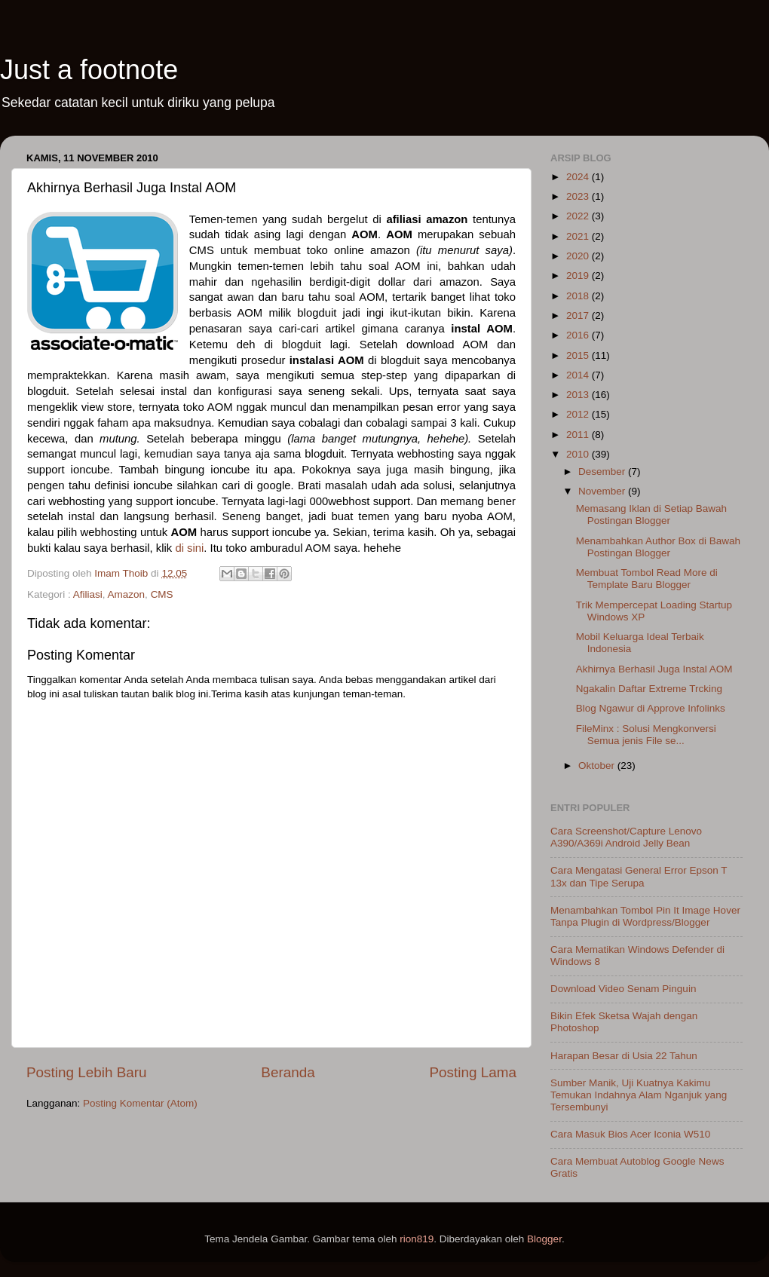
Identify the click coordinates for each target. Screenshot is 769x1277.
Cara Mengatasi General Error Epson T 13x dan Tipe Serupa (638, 876)
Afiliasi (88, 594)
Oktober (597, 765)
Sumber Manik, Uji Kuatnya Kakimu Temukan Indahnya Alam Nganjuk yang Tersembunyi (638, 1095)
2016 (579, 335)
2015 (579, 355)
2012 (579, 414)
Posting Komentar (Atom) (140, 1103)
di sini (189, 548)
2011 (579, 434)
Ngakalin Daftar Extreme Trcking (649, 688)
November (603, 491)
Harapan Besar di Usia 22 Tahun (623, 1055)
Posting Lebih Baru (86, 1072)
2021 (579, 236)
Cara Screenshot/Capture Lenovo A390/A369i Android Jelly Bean (626, 837)
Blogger (544, 1239)
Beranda (287, 1072)
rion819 (417, 1239)
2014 (579, 375)
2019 (579, 275)
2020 (579, 256)
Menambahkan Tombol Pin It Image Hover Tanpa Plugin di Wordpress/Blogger (645, 916)
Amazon (127, 594)
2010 (579, 454)
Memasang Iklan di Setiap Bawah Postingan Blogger (651, 514)
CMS (162, 594)
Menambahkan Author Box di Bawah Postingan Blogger (658, 547)
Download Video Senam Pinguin (623, 988)
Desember (603, 471)
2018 (579, 296)
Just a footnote (89, 69)
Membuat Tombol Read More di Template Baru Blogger (647, 578)
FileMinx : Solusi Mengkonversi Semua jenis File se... (646, 734)
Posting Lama (472, 1072)
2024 (579, 176)
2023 (579, 196)
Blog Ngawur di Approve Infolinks (650, 708)
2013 (579, 394)
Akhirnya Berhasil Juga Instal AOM (654, 669)
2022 (579, 216)
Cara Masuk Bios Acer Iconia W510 (630, 1134)
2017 (579, 315)
